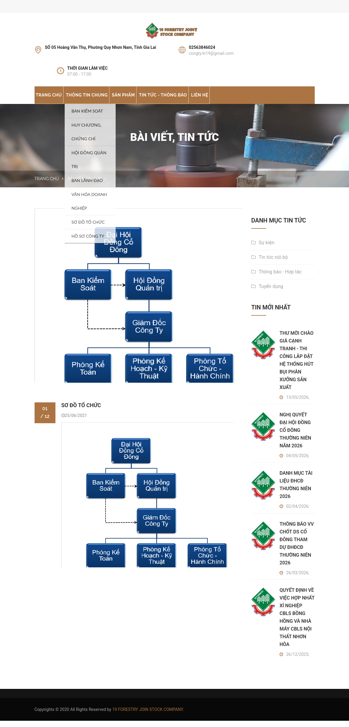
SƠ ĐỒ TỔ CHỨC (81, 413)
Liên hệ (227, 97)
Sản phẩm (139, 97)
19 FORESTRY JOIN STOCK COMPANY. (148, 715)
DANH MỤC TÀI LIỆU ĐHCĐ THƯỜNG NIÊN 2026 (296, 491)
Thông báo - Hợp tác (280, 278)
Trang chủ (52, 97)
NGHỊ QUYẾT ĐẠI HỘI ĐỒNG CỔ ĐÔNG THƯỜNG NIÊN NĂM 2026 (295, 436)
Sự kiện (266, 249)
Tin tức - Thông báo (185, 97)
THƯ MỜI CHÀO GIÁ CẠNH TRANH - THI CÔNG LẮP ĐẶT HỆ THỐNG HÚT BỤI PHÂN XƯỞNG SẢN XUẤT (297, 366)
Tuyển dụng (271, 292)
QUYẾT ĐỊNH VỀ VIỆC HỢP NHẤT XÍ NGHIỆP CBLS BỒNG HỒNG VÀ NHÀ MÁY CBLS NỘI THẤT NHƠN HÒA (297, 624)
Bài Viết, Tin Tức (84, 185)
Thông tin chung (96, 97)
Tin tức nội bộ (273, 263)
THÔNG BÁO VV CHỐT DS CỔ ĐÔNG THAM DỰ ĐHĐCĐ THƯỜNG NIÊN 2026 (297, 549)
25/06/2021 (74, 423)
